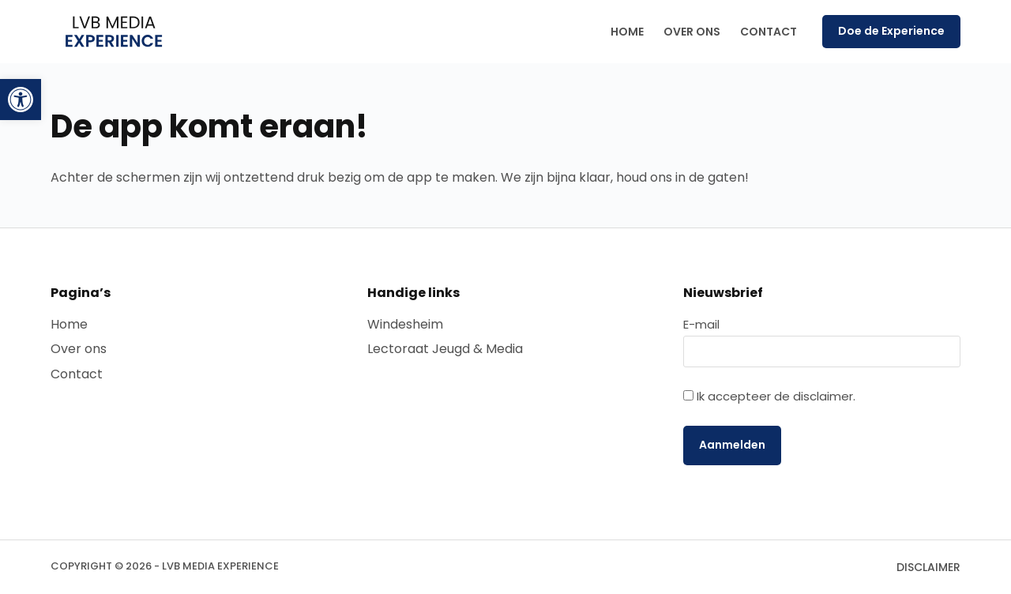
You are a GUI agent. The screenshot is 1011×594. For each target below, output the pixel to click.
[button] (20, 99)
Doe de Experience (891, 31)
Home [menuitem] (627, 31)
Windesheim (405, 324)
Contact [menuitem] (768, 31)
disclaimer (823, 396)
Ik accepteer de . (776, 396)
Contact (77, 374)
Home (69, 324)
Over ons (79, 349)
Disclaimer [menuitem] (928, 567)
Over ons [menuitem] (691, 31)
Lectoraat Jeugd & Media (445, 349)
